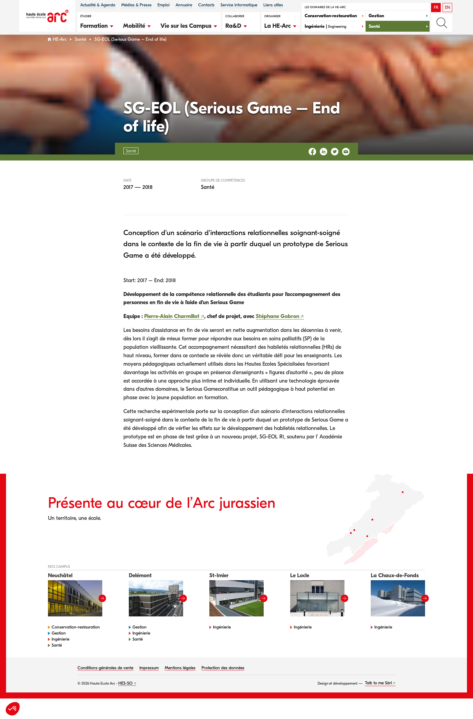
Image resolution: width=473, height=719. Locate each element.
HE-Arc (60, 50)
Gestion (59, 644)
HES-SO (125, 694)
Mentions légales (180, 679)
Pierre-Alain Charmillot (171, 328)
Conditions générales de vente (105, 679)
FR (436, 7)
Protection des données (223, 679)
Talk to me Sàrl (378, 694)
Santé (80, 50)
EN (447, 7)
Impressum (149, 679)
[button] (97, 25)
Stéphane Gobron (277, 328)
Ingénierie (60, 650)
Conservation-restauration (76, 638)
